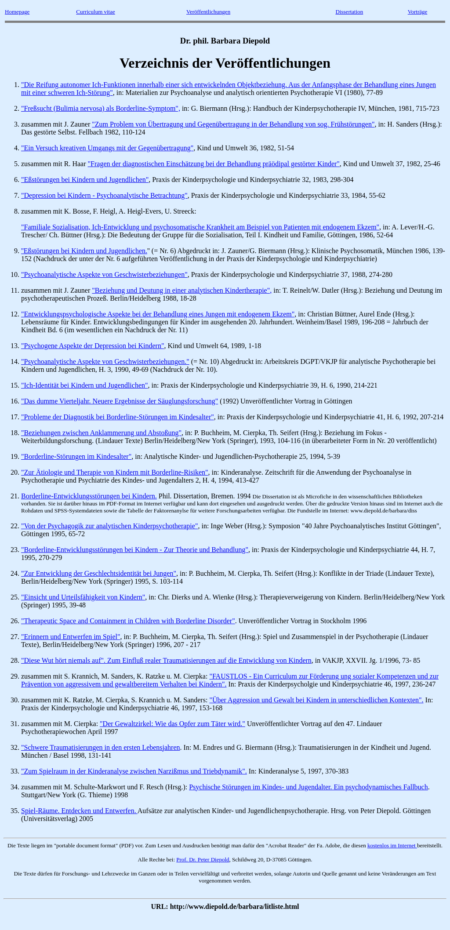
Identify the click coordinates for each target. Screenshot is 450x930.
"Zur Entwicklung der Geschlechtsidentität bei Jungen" (98, 573)
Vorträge (418, 11)
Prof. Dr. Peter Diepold (202, 859)
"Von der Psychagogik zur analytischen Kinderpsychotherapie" (109, 526)
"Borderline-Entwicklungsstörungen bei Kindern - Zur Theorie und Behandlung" (134, 549)
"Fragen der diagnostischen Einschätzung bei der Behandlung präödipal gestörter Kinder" (214, 163)
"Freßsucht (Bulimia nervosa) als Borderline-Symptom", (100, 108)
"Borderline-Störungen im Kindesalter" (76, 456)
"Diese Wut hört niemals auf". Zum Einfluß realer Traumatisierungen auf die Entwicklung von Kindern (166, 660)
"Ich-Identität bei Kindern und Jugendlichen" (84, 385)
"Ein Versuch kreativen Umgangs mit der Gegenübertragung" (107, 148)
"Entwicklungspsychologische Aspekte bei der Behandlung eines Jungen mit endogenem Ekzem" (157, 314)
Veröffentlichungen (208, 11)
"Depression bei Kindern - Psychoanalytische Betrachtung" (104, 195)
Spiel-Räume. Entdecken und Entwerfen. (79, 810)
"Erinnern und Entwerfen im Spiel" (70, 636)
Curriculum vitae (95, 11)
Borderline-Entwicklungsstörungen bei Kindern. (89, 496)
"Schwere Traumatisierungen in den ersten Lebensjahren (100, 747)
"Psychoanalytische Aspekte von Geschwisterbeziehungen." (105, 361)
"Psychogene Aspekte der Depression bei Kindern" (92, 345)
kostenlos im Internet (392, 845)
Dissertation (349, 11)
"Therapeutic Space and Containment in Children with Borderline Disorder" (128, 621)
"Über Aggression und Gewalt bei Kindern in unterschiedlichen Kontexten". (316, 700)
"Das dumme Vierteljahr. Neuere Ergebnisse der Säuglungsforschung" (119, 401)
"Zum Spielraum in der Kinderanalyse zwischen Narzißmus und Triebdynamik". (134, 771)
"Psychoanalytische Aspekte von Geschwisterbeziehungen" (104, 274)
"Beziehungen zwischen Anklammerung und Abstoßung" (101, 432)
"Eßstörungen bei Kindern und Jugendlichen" (85, 179)
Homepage (17, 11)
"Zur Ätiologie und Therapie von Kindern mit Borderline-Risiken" (114, 472)
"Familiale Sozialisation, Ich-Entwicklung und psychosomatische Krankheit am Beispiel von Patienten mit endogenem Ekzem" (200, 227)
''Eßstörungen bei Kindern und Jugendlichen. (84, 250)
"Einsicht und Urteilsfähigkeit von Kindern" (83, 597)
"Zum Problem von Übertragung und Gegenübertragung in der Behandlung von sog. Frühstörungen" (233, 124)
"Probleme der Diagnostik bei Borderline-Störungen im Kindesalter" (117, 417)
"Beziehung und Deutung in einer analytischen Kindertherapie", (182, 290)
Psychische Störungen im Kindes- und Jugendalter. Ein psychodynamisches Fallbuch (308, 787)
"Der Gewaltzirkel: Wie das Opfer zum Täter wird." (172, 723)
